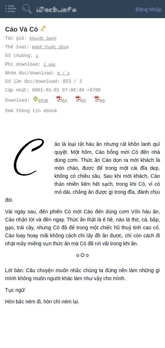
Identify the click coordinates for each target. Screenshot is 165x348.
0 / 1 (63, 73)
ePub (40, 100)
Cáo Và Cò (22, 29)
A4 (61, 100)
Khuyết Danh (43, 38)
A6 (99, 100)
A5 (80, 100)
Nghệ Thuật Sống (51, 47)
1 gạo (50, 64)
